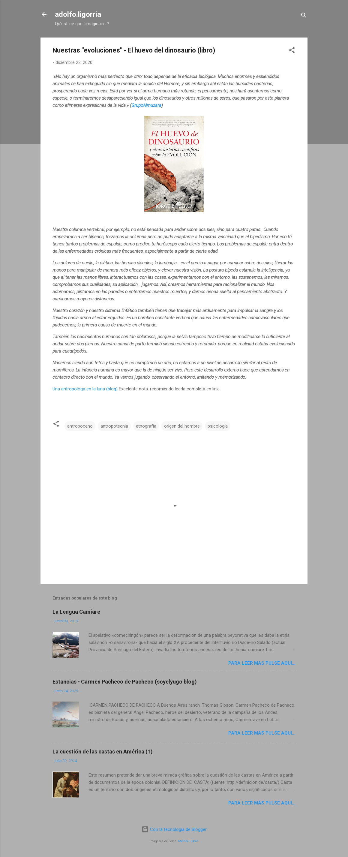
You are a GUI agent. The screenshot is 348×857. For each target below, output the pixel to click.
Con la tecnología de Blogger (174, 829)
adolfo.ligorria (78, 14)
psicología (218, 426)
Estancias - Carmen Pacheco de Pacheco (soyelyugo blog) (124, 681)
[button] (292, 51)
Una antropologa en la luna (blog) (85, 389)
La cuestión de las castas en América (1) (102, 751)
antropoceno (80, 426)
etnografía (146, 426)
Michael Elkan (188, 841)
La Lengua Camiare (76, 612)
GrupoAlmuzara (146, 105)
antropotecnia (114, 426)
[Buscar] (304, 16)
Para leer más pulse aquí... (262, 663)
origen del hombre (182, 426)
